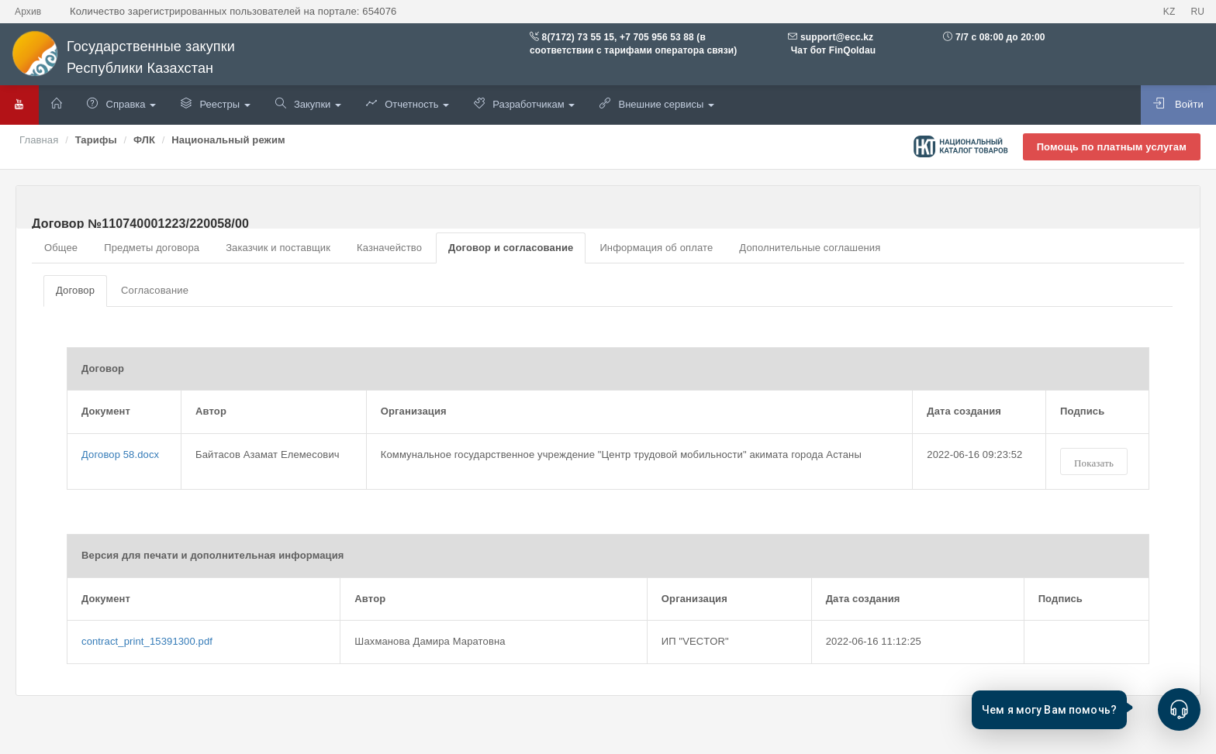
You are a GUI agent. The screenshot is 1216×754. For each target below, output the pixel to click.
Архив (28, 11)
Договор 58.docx (120, 454)
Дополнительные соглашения (809, 247)
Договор (75, 290)
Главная (38, 140)
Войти (1178, 104)
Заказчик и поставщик (278, 247)
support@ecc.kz (836, 37)
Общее (61, 247)
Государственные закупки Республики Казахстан (123, 57)
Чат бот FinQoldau (832, 50)
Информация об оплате (656, 247)
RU (1197, 11)
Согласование (154, 290)
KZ (1169, 11)
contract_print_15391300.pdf (146, 641)
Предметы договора (151, 247)
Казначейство (389, 247)
